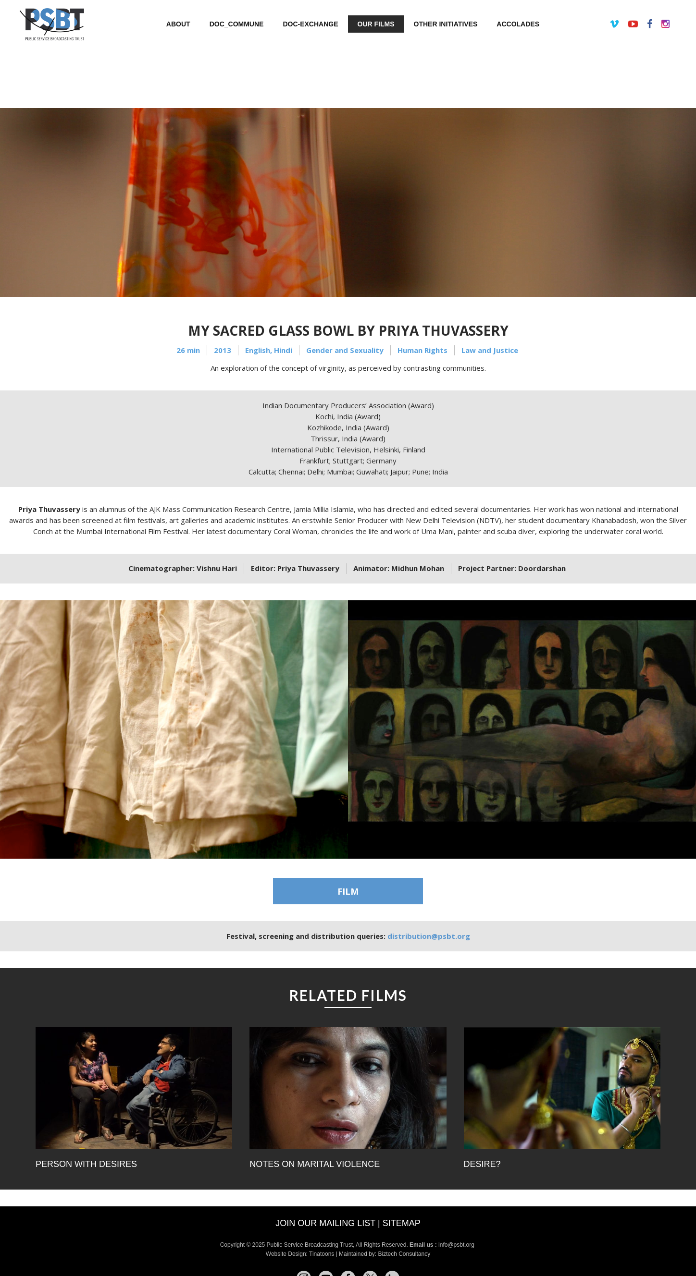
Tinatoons (321, 1254)
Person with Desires (86, 1164)
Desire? (482, 1164)
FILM (348, 891)
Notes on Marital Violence (314, 1164)
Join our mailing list (325, 1223)
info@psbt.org (457, 1244)
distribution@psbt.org (428, 936)
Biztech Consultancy (404, 1254)
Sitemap (402, 1223)
